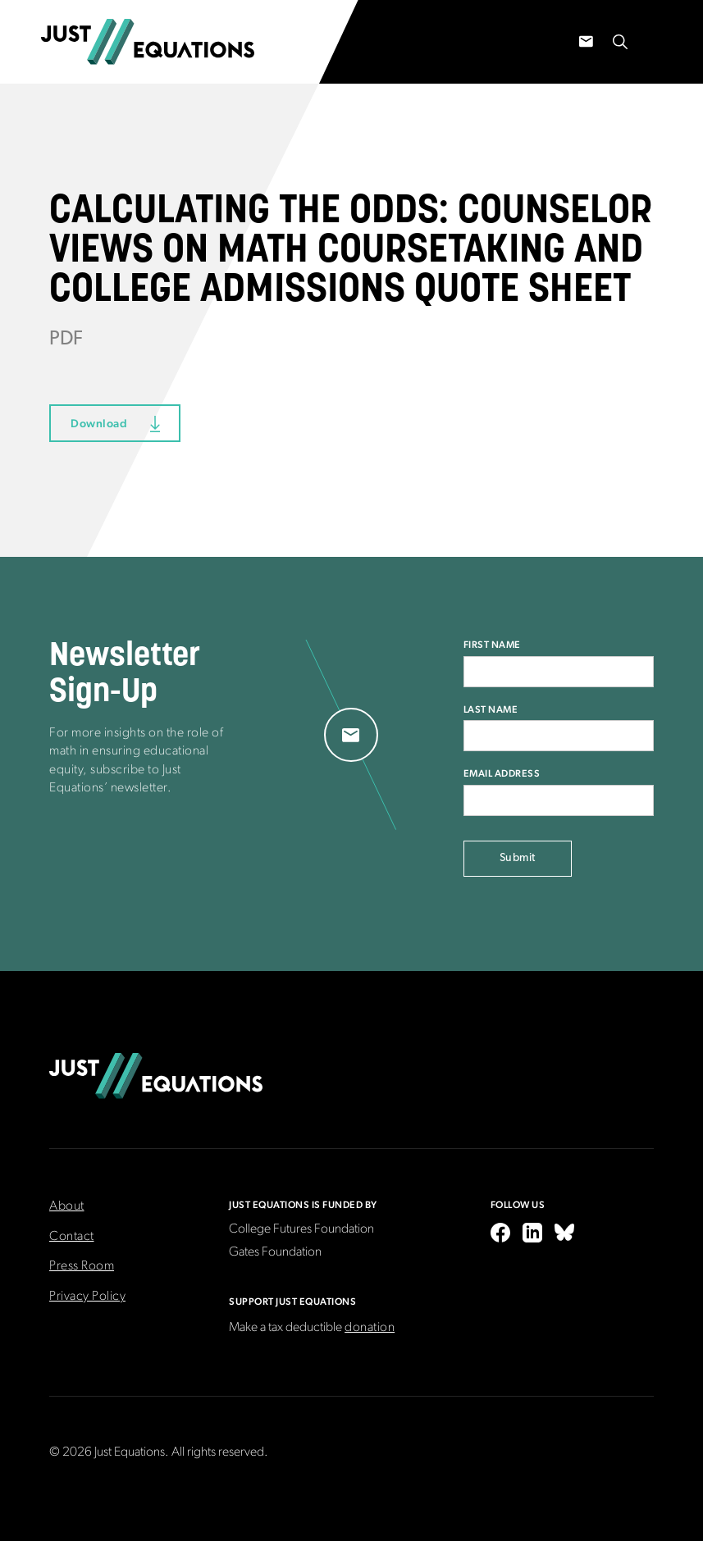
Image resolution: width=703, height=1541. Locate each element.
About (66, 1206)
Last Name (490, 709)
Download (99, 423)
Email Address (502, 773)
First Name (492, 644)
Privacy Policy (87, 1296)
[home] (147, 42)
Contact (71, 1236)
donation (370, 1327)
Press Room (81, 1266)
